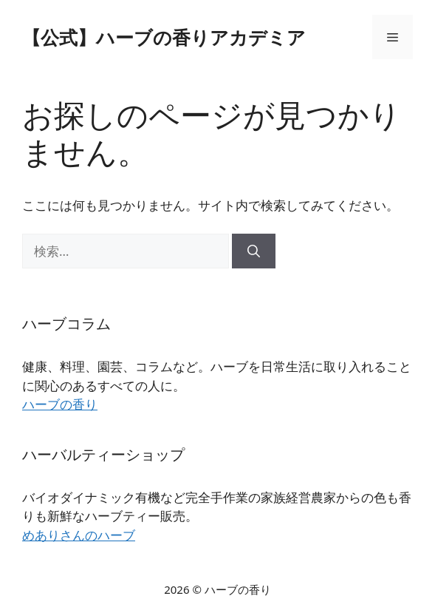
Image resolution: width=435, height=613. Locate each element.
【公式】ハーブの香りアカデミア (164, 37)
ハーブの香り (59, 404)
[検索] (253, 251)
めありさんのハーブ (78, 534)
